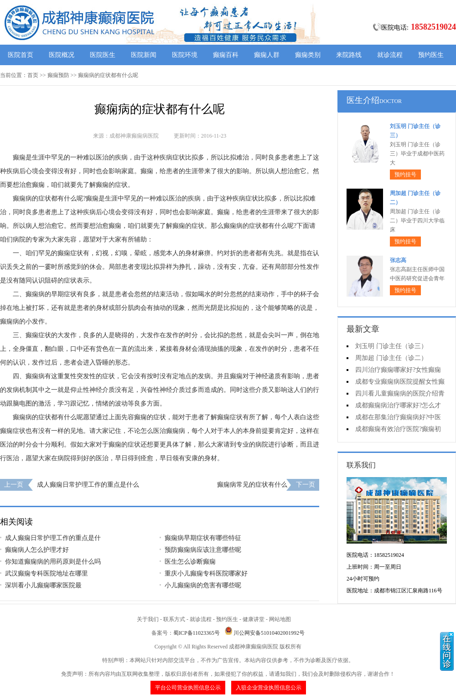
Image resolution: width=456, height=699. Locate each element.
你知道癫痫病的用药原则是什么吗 (53, 561)
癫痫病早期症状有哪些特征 (203, 538)
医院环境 (184, 54)
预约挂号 (405, 174)
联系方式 (174, 619)
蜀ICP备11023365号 (196, 633)
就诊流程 (390, 54)
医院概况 (61, 54)
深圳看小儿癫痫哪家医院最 (43, 585)
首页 (32, 75)
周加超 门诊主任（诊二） (391, 358)
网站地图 (280, 619)
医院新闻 (143, 54)
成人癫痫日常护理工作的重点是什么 (88, 484)
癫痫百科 (225, 54)
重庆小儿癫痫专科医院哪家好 (206, 573)
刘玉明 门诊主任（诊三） (391, 346)
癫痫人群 (267, 54)
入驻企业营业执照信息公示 (268, 687)
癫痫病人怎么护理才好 (37, 549)
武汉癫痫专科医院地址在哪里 (46, 573)
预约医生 (431, 54)
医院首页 (20, 54)
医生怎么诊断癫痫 (190, 561)
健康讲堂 (253, 619)
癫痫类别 (308, 54)
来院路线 (349, 54)
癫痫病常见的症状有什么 (252, 484)
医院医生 (102, 54)
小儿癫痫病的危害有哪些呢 (203, 585)
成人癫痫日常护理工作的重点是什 (53, 538)
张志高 (398, 260)
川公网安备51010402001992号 (269, 633)
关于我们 (148, 619)
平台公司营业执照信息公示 (188, 687)
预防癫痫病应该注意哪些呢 (203, 549)
